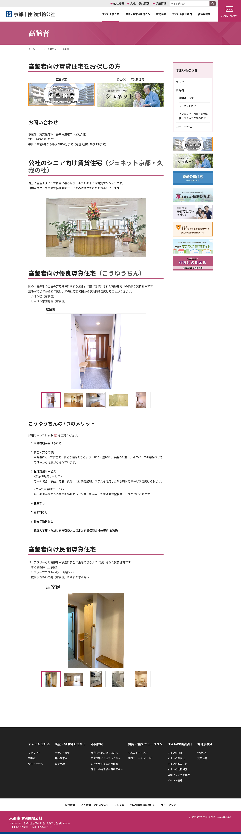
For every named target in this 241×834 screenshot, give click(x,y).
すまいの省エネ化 (177, 764)
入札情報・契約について (94, 805)
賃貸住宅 (202, 758)
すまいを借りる (186, 70)
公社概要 (118, 3)
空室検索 (61, 91)
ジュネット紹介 (187, 106)
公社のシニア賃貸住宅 (130, 92)
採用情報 (160, 3)
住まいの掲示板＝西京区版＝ (107, 769)
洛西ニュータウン (139, 758)
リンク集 (119, 805)
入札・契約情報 (140, 3)
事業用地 (60, 764)
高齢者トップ (186, 98)
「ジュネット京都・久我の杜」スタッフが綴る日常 (193, 116)
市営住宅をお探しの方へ (104, 752)
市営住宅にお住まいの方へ (105, 758)
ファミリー (183, 82)
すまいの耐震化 (176, 758)
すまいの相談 (175, 752)
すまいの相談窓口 (180, 744)
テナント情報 (62, 752)
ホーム (31, 48)
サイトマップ (168, 805)
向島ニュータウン (138, 752)
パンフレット (47, 435)
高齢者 (180, 90)
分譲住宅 (202, 752)
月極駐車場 (61, 758)
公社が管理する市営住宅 (104, 764)
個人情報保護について (142, 805)
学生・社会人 (184, 127)
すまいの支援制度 (177, 769)
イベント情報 (175, 780)
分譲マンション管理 (179, 775)
